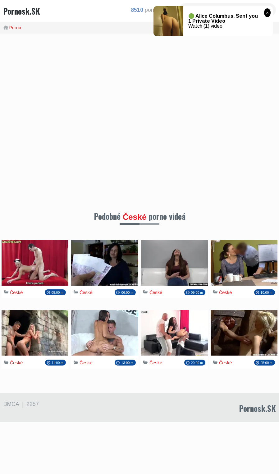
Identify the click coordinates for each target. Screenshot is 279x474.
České (135, 217)
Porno (15, 27)
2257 (31, 456)
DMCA (11, 456)
